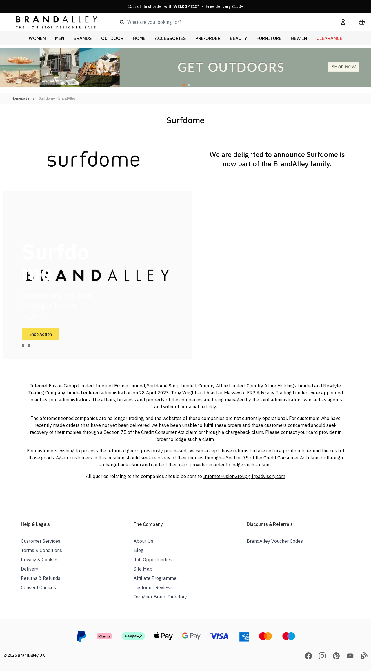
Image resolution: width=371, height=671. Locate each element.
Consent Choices (38, 587)
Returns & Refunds (40, 578)
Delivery (29, 569)
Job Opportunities (153, 559)
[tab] (23, 345)
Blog (138, 550)
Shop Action (40, 334)
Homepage (21, 98)
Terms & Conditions (41, 550)
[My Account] (343, 22)
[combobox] (219, 22)
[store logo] (52, 21)
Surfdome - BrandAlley (57, 98)
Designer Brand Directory (160, 597)
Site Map (143, 569)
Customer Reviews (153, 587)
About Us (143, 541)
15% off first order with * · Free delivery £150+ (185, 6)
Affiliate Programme (155, 578)
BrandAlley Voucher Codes (275, 541)
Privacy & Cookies (40, 559)
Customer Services (40, 541)
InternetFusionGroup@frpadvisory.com (244, 476)
